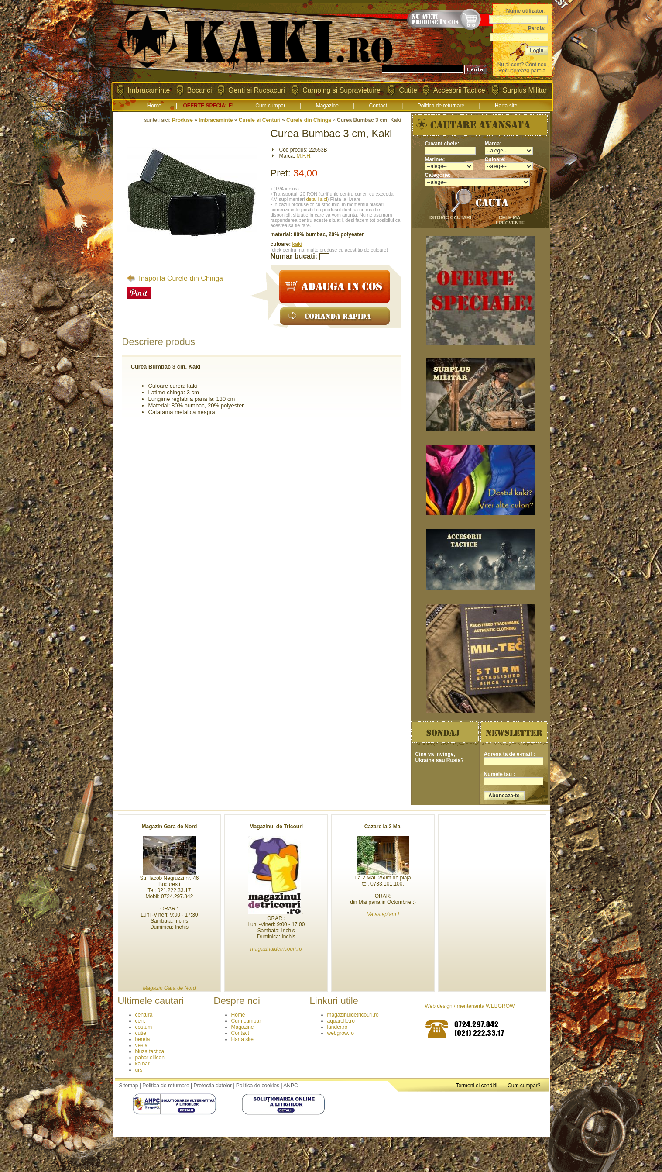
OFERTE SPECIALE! (208, 106)
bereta (142, 1039)
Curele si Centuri (260, 120)
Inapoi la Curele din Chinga (175, 278)
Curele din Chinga (308, 120)
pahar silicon (150, 1058)
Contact (378, 106)
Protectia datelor (213, 1085)
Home (154, 106)
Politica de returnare (441, 106)
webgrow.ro (340, 1033)
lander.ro (337, 1027)
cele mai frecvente (510, 220)
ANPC (290, 1085)
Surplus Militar (525, 90)
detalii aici (316, 199)
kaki (297, 244)
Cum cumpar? (524, 1085)
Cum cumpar (270, 106)
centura (144, 1015)
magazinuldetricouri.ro (353, 1015)
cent (140, 1021)
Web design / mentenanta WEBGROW (470, 1006)
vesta (141, 1045)
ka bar (142, 1064)
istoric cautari (450, 217)
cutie (140, 1033)
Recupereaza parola (521, 71)
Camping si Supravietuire (341, 90)
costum (143, 1027)
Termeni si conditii (476, 1085)
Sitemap (128, 1085)
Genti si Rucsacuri (256, 90)
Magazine (327, 106)
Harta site (506, 106)
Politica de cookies (257, 1085)
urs (139, 1070)
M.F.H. (304, 156)
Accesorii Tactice (459, 90)
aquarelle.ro (341, 1021)
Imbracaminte (149, 90)
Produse (182, 120)
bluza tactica (150, 1051)
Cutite (408, 90)
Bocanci (199, 90)
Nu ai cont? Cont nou (522, 65)
